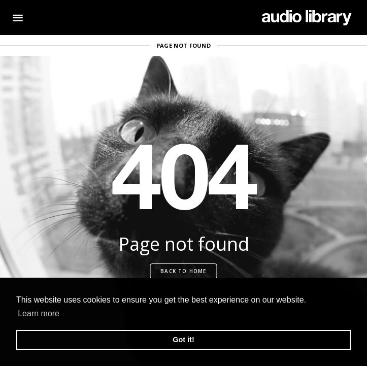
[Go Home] (307, 17)
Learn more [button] (38, 313)
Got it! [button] (183, 340)
